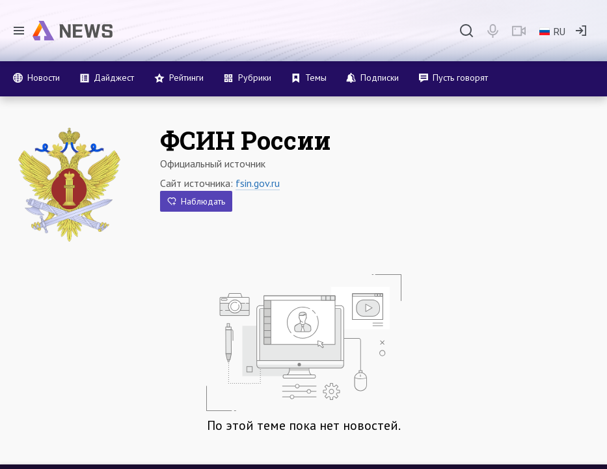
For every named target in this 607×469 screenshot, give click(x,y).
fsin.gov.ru (258, 183)
